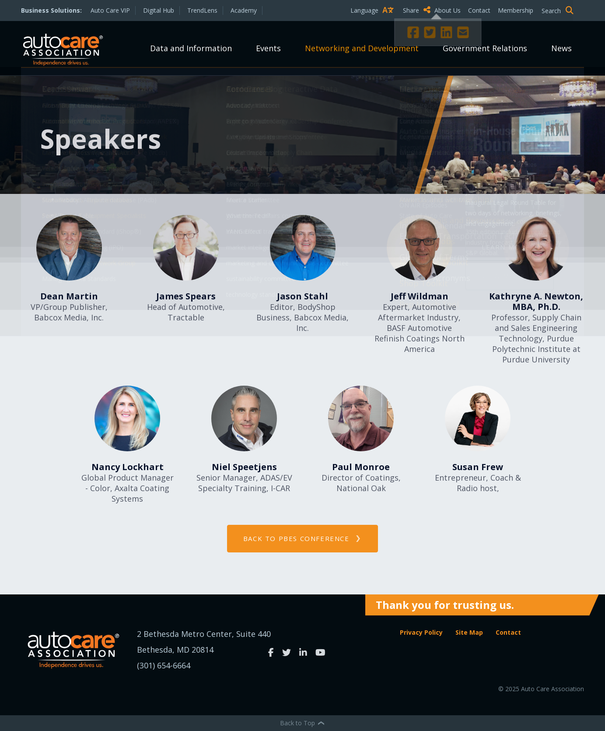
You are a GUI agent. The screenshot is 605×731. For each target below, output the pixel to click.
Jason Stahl (302, 296)
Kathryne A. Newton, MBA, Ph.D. (536, 301)
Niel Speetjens (244, 467)
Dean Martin (69, 296)
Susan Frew (477, 467)
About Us (447, 10)
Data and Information (191, 48)
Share (416, 10)
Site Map (469, 632)
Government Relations (485, 48)
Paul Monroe (361, 467)
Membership (515, 10)
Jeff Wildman (419, 296)
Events (268, 48)
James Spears (186, 296)
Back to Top (302, 723)
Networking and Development (362, 48)
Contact (479, 10)
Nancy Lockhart (127, 467)
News (561, 48)
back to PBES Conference (296, 538)
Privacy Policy (421, 632)
